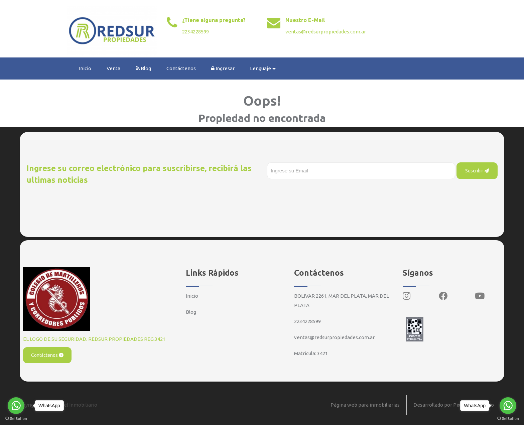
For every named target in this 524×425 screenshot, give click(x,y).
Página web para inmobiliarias (365, 405)
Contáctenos (181, 68)
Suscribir (477, 170)
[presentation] (318, 192)
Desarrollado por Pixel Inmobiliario (453, 405)
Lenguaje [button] (260, 68)
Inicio (85, 68)
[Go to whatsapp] (508, 405)
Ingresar (223, 68)
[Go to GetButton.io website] (508, 418)
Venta (113, 68)
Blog (143, 68)
